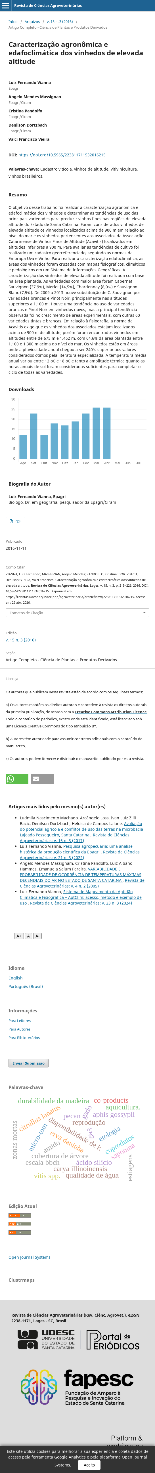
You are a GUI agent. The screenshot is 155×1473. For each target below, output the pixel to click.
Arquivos (32, 21)
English (16, 978)
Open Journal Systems (30, 1257)
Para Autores (19, 1029)
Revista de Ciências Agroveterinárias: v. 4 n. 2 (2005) (82, 883)
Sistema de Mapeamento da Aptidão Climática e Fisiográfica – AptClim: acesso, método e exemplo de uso (81, 897)
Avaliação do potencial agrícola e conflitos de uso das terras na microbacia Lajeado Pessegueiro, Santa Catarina (81, 829)
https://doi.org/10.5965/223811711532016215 (62, 155)
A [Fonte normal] (28, 936)
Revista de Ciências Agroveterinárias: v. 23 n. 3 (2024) (81, 903)
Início (13, 21)
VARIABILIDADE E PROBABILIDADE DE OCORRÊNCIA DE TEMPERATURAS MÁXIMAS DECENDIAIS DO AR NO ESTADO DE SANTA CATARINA (80, 874)
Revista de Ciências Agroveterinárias (48, 5)
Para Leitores (20, 1020)
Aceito (89, 1465)
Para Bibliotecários (24, 1037)
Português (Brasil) (26, 986)
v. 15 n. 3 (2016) (60, 21)
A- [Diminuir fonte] (37, 936)
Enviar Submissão (28, 1063)
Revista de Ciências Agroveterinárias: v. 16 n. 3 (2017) (74, 837)
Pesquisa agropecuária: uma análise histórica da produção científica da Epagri (76, 849)
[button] (17, 779)
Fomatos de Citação (26, 612)
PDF (17, 521)
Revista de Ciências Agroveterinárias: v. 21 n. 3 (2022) (80, 854)
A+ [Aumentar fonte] (19, 936)
